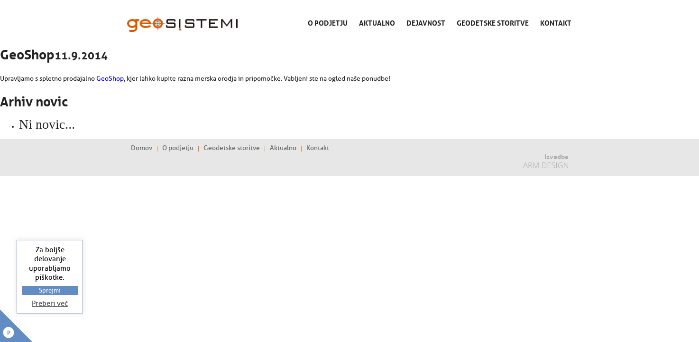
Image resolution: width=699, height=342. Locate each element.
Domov (141, 148)
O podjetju (328, 22)
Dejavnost (425, 22)
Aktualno (377, 22)
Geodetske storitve (493, 22)
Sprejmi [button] (50, 290)
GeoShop (110, 79)
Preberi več (50, 303)
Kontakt (555, 22)
